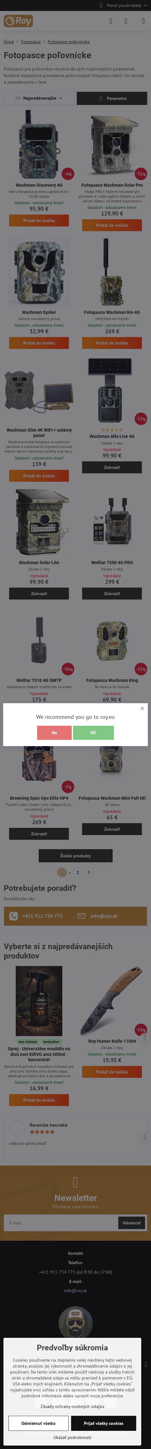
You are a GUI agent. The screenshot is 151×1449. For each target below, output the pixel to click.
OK (93, 732)
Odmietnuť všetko (38, 1423)
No (54, 732)
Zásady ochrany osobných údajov (72, 1406)
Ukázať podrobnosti (72, 1437)
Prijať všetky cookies (103, 1423)
